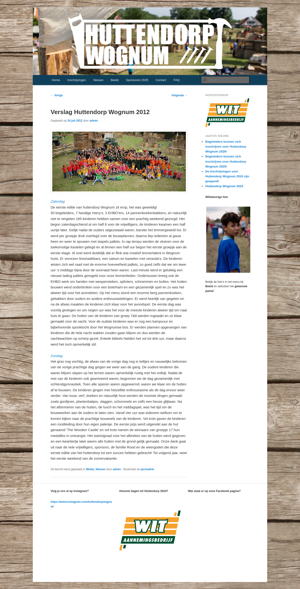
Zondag (57, 356)
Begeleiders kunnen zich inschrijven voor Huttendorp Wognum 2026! (225, 146)
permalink (148, 469)
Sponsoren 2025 (137, 80)
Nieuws (98, 80)
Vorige (57, 95)
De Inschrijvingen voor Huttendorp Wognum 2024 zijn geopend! (227, 176)
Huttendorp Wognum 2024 (224, 186)
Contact (161, 80)
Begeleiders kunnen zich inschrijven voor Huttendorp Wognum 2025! (225, 161)
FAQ (176, 80)
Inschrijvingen (76, 80)
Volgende (180, 95)
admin (94, 120)
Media (90, 469)
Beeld (115, 80)
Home (56, 80)
